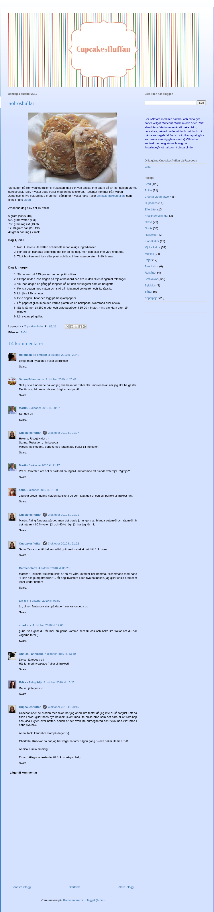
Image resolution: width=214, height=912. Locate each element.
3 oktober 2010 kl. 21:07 (63, 432)
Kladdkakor (152, 241)
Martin (23, 408)
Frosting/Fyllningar (157, 215)
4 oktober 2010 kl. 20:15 (63, 707)
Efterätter (151, 209)
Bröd (23, 332)
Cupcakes (151, 203)
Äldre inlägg (126, 887)
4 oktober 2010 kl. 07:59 (45, 600)
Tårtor (149, 291)
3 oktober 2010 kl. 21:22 (63, 543)
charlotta (25, 625)
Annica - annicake (31, 653)
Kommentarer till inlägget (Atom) (83, 900)
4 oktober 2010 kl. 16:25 (59, 682)
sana (22, 490)
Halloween (151, 234)
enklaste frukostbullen (111, 195)
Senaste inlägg (21, 887)
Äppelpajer (152, 298)
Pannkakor (152, 266)
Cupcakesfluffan (30, 432)
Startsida (74, 887)
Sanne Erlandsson (31, 379)
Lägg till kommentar (23, 772)
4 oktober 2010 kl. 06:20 (54, 568)
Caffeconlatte (28, 568)
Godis (148, 228)
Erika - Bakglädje (30, 682)
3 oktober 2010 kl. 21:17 (44, 465)
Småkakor (151, 279)
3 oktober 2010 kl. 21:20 (42, 490)
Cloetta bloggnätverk (158, 196)
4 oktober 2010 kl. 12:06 (47, 625)
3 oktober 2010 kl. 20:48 (63, 354)
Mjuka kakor (152, 247)
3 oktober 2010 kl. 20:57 (44, 408)
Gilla (148, 166)
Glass (148, 222)
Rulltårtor (151, 272)
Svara (23, 366)
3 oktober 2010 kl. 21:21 (63, 514)
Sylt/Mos (150, 285)
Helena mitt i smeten (33, 354)
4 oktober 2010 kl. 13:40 (60, 653)
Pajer (148, 260)
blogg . (28, 199)
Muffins (149, 253)
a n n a (23, 600)
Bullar (148, 190)
